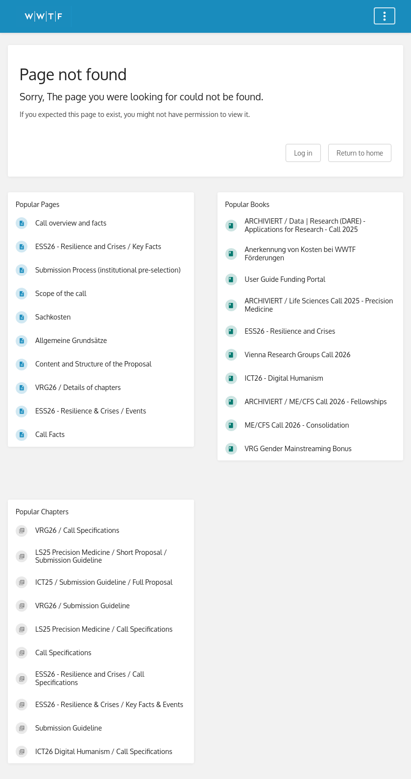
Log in (303, 153)
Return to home (360, 153)
